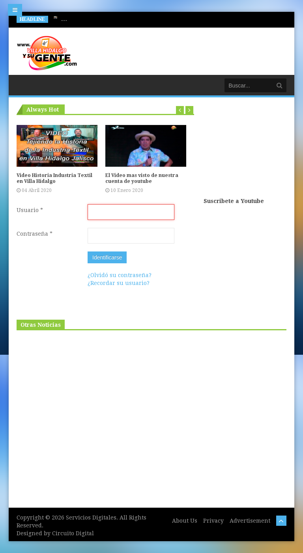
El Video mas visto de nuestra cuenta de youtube (141, 178)
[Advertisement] (245, 150)
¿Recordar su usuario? (119, 283)
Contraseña (34, 234)
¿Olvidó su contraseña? (120, 275)
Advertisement (250, 521)
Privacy (213, 521)
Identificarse (107, 257)
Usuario (30, 210)
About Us (184, 521)
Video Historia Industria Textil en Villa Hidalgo (54, 178)
